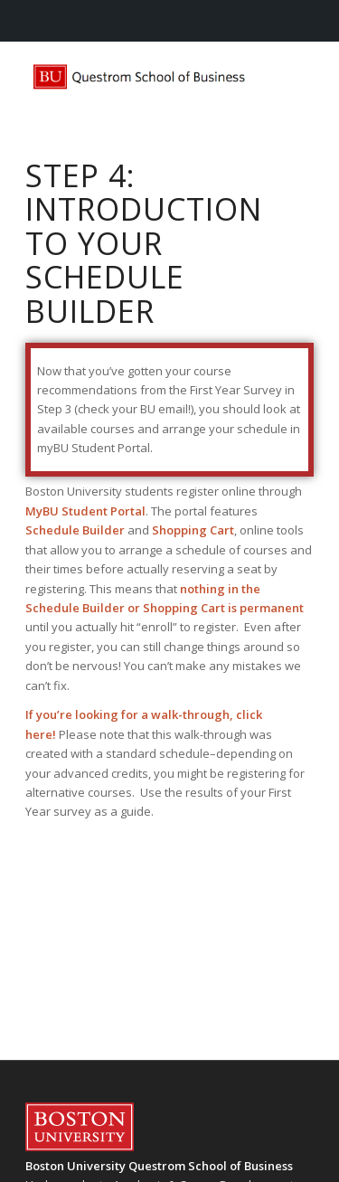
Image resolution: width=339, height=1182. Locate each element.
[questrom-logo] (140, 78)
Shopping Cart (193, 530)
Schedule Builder (75, 530)
